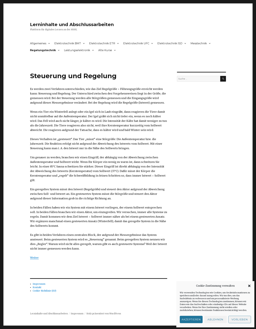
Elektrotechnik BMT (67, 43)
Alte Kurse (105, 50)
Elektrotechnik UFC (136, 43)
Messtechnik (199, 43)
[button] (249, 285)
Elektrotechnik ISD (169, 43)
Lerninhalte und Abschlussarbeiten (72, 24)
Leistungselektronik (77, 50)
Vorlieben (240, 319)
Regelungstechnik (43, 50)
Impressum (39, 284)
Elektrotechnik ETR (102, 43)
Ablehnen (215, 319)
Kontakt (37, 287)
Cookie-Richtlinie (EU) (44, 290)
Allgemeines (38, 43)
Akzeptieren (191, 319)
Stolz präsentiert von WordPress (103, 313)
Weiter (34, 257)
